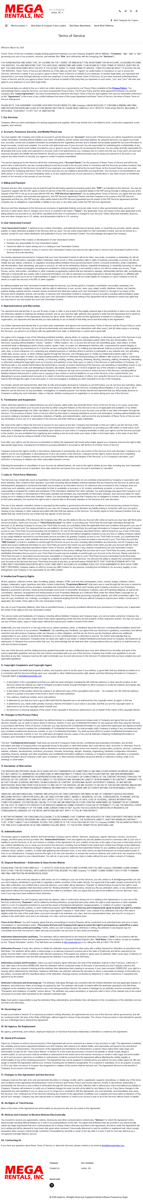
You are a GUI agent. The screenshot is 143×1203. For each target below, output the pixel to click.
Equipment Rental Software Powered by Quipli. (106, 1197)
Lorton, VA (86, 1168)
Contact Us (55, 1168)
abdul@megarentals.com (113, 1145)
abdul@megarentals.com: (30, 676)
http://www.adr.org (72, 942)
